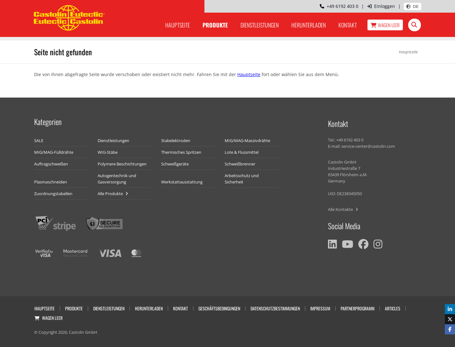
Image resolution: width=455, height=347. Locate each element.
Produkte (215, 25)
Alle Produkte (113, 193)
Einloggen (381, 6)
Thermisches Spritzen (181, 152)
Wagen (385, 24)
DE (412, 6)
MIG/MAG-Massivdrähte (247, 140)
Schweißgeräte (175, 164)
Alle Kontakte (343, 209)
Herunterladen (308, 25)
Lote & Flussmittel (241, 152)
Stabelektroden (175, 140)
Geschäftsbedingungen (219, 308)
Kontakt (347, 25)
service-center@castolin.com (368, 146)
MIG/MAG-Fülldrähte (53, 152)
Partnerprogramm (357, 308)
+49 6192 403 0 (339, 6)
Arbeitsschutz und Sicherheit (242, 179)
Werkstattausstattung (182, 182)
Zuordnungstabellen (53, 193)
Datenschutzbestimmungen (275, 308)
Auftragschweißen (51, 164)
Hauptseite (177, 25)
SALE (38, 140)
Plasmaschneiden (50, 182)
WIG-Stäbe (108, 152)
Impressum (320, 308)
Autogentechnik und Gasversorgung (117, 179)
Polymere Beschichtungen (122, 164)
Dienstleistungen (259, 25)
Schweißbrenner (240, 164)
